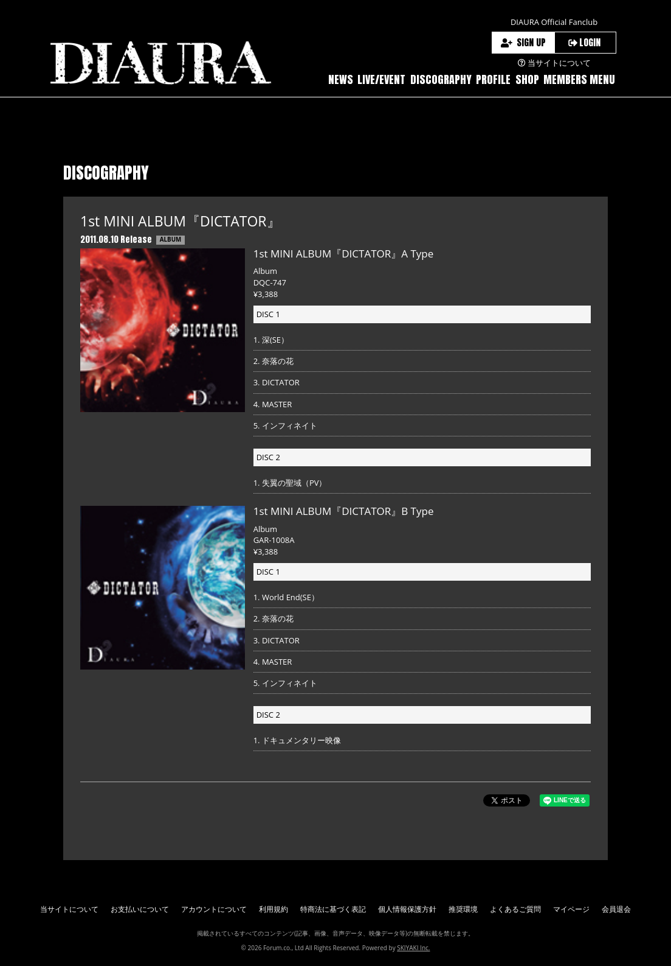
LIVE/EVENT (381, 79)
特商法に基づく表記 (333, 909)
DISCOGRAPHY (441, 79)
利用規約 (273, 909)
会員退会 (616, 909)
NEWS (340, 79)
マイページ (571, 909)
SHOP (527, 79)
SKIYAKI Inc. (413, 947)
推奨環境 (463, 909)
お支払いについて (140, 909)
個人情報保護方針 (407, 909)
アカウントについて (214, 909)
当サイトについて (69, 909)
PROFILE (493, 79)
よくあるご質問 (515, 909)
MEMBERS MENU (579, 79)
